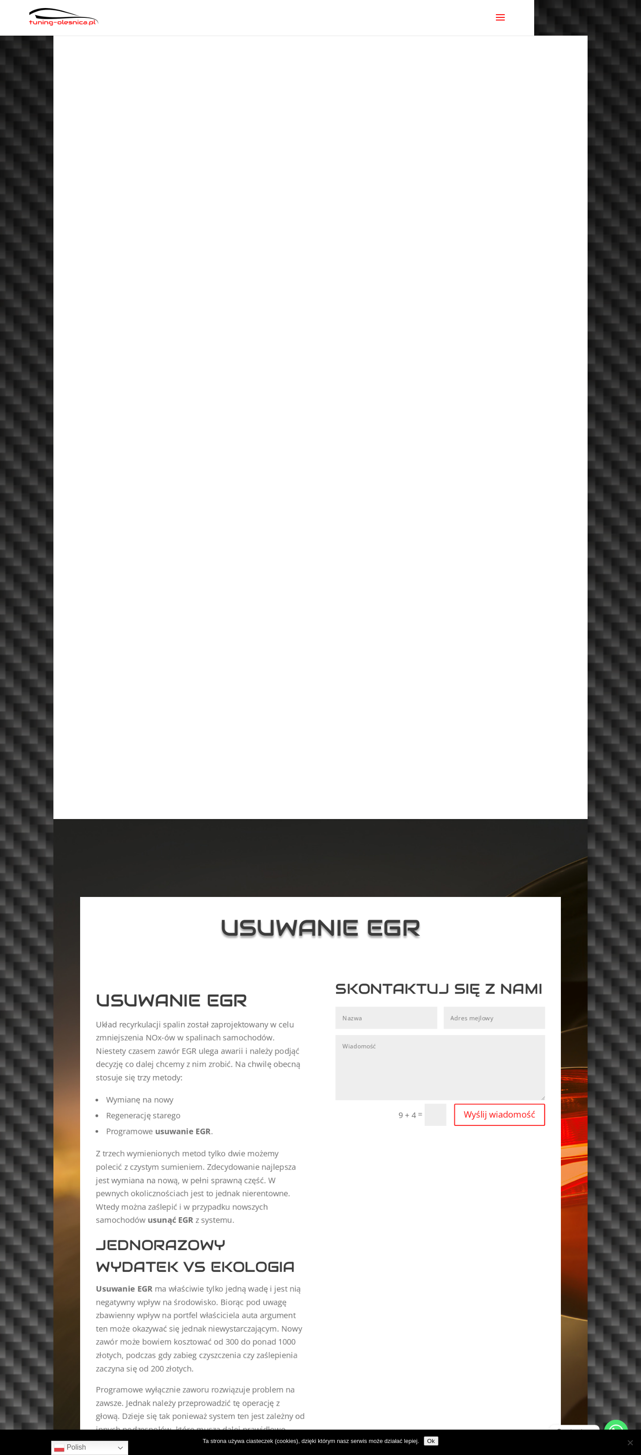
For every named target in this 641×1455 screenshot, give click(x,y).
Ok (431, 1441)
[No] (629, 1442)
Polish (70, 1448)
